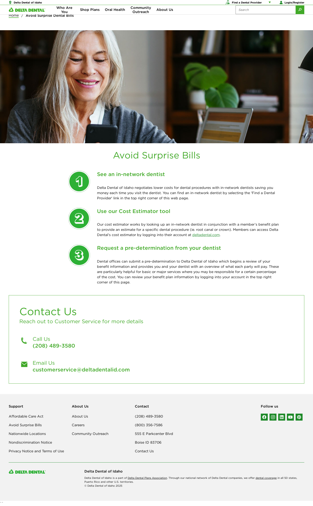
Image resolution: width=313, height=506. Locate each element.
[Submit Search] (300, 17)
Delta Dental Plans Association (147, 477)
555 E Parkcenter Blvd (154, 433)
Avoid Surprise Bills (25, 425)
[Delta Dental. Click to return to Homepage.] (27, 17)
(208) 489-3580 (54, 345)
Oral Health (115, 17)
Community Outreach (141, 17)
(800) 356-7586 (148, 425)
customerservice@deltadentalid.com (81, 369)
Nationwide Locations (27, 433)
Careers (78, 425)
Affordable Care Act (26, 416)
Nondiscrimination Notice (30, 442)
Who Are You (64, 17)
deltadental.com (206, 235)
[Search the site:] (266, 17)
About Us (164, 17)
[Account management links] (270, 4)
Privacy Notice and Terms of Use (36, 451)
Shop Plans (90, 17)
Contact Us (144, 451)
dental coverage (266, 477)
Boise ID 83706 (148, 442)
